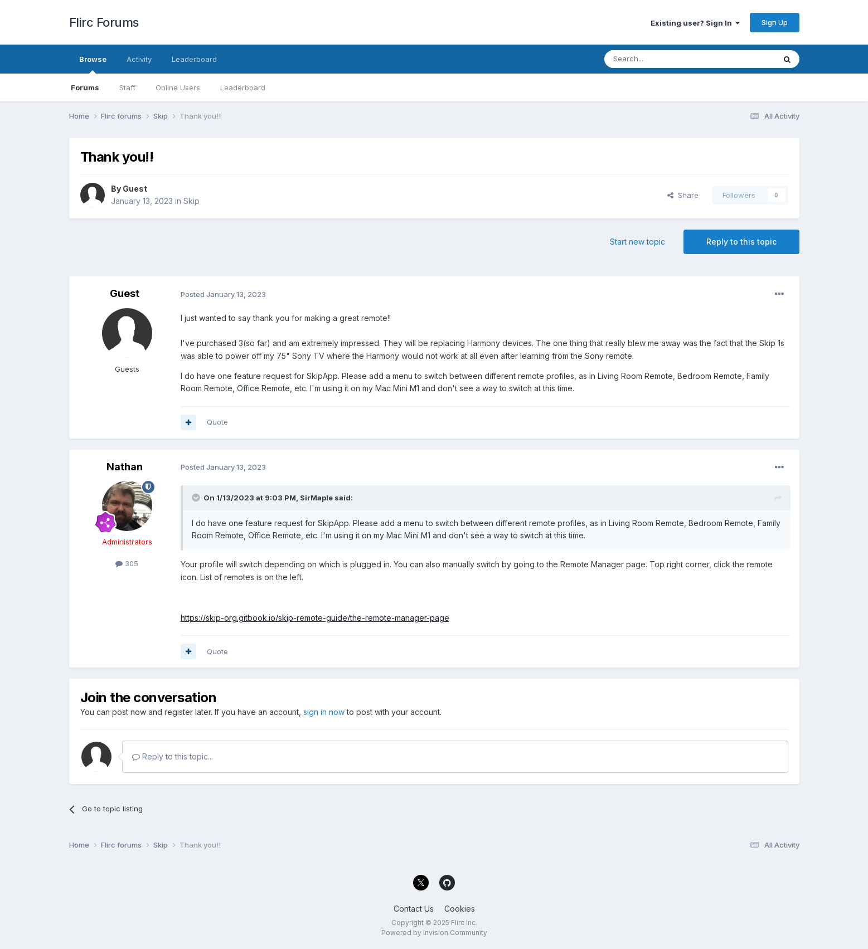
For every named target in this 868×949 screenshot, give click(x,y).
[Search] (661, 59)
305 (126, 563)
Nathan (124, 467)
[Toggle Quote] (197, 497)
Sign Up (775, 22)
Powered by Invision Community (434, 932)
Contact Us (414, 908)
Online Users (178, 87)
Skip (191, 201)
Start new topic (637, 241)
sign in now (324, 712)
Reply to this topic (741, 241)
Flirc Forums (104, 22)
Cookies (459, 908)
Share (683, 195)
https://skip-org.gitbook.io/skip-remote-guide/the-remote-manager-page (315, 617)
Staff (127, 87)
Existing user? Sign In (695, 22)
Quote (217, 421)
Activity (139, 59)
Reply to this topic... (172, 756)
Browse (92, 64)
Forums (85, 87)
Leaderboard (242, 87)
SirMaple (316, 497)
